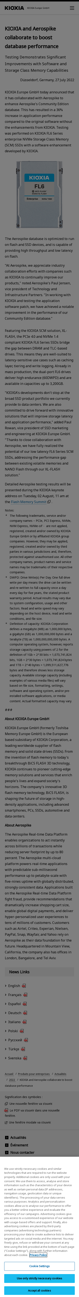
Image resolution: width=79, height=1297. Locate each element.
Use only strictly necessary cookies (39, 1280)
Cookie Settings (39, 1268)
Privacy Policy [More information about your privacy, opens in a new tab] (38, 1257)
